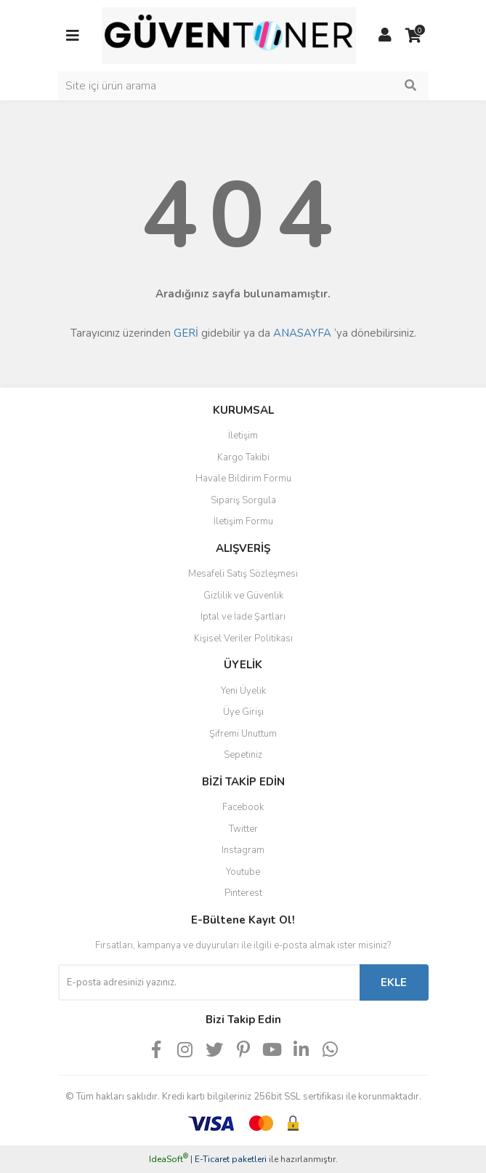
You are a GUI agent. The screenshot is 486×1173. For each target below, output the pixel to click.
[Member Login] (385, 36)
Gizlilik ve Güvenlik (243, 595)
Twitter (243, 829)
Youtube (243, 871)
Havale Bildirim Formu (243, 478)
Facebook (243, 807)
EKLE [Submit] (394, 982)
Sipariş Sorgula (243, 500)
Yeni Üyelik (243, 690)
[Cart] (414, 35)
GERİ (186, 333)
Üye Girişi (243, 711)
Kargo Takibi (243, 457)
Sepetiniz (243, 754)
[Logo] (229, 35)
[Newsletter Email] (209, 982)
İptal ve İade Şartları (243, 616)
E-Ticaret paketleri (231, 1159)
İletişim (243, 435)
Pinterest (243, 893)
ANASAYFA (302, 333)
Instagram (243, 850)
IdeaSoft (168, 1159)
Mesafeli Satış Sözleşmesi (243, 573)
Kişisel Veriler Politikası (243, 638)
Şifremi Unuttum (243, 733)
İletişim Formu (243, 521)
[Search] (243, 85)
